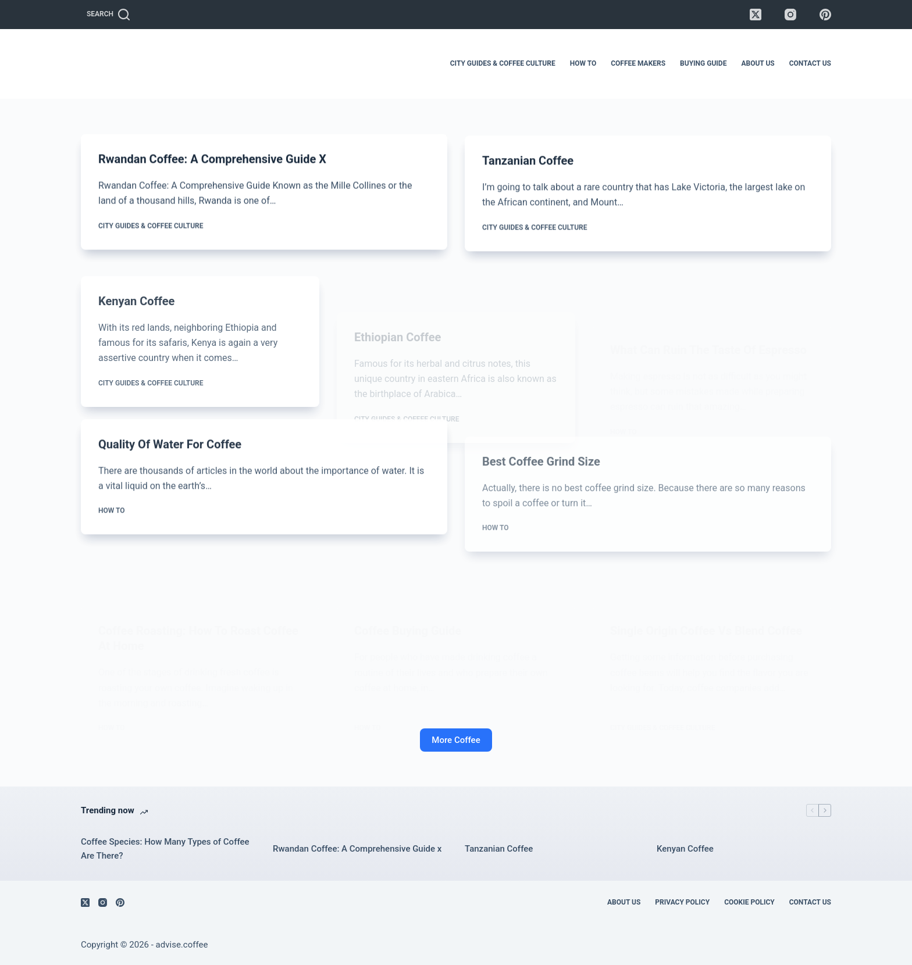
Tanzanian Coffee (527, 165)
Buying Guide (703, 63)
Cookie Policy (749, 902)
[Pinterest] (825, 14)
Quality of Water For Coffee (169, 455)
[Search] (108, 14)
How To (583, 63)
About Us (757, 63)
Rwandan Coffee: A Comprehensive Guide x (212, 160)
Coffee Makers (638, 63)
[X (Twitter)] (755, 14)
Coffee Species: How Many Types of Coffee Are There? (165, 849)
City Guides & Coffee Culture (502, 63)
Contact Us (810, 63)
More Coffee (456, 740)
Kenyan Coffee (136, 325)
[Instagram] (790, 14)
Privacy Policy (682, 902)
